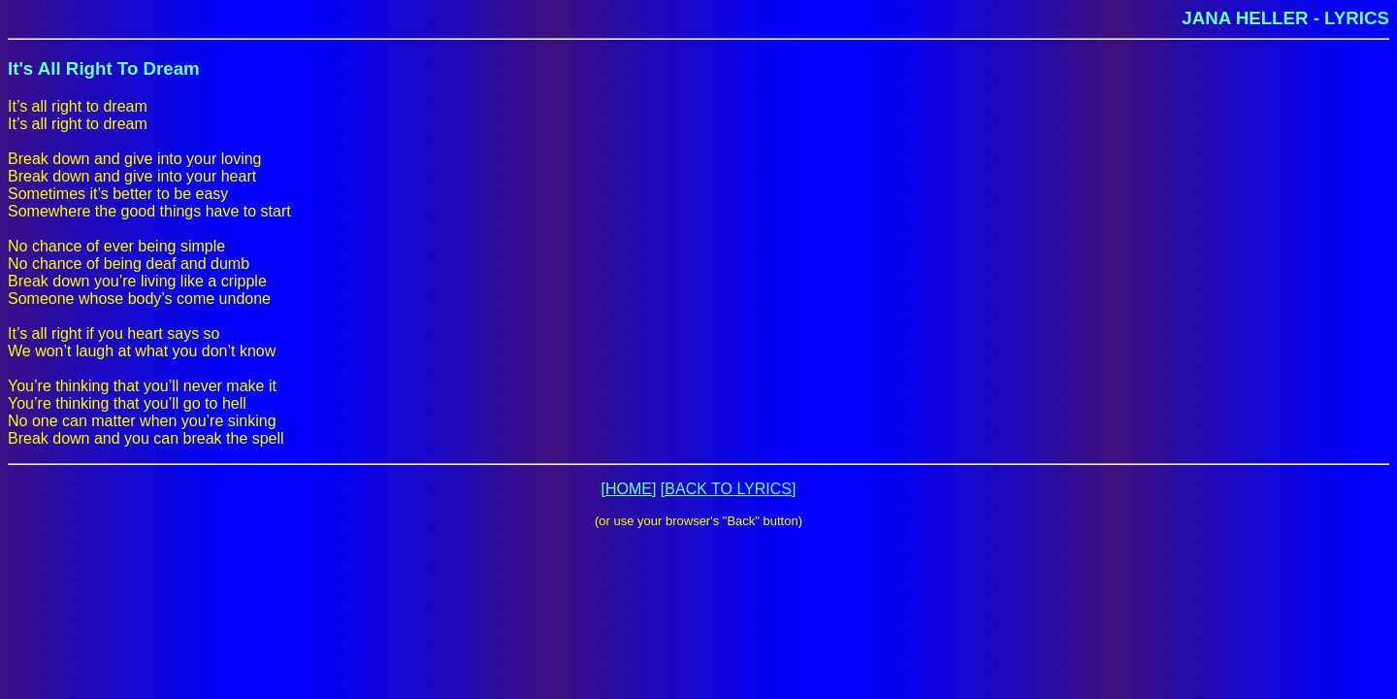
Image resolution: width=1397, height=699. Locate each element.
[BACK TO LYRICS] (728, 489)
